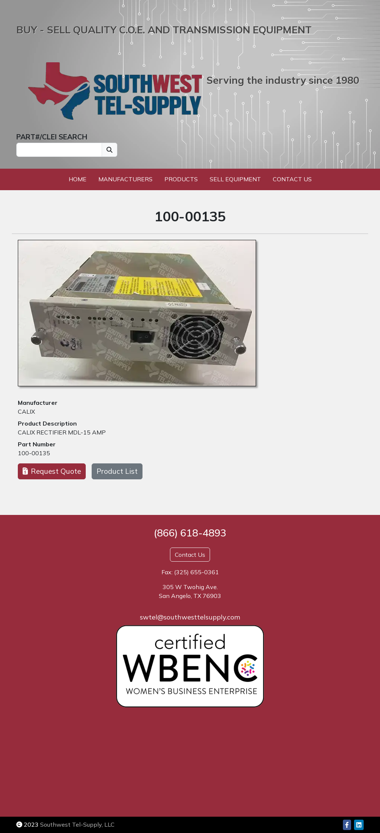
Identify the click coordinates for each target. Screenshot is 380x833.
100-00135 (34, 453)
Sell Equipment (235, 179)
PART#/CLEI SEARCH (51, 136)
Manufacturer (38, 402)
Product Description (47, 423)
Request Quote (52, 471)
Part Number (37, 444)
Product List (117, 471)
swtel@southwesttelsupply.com (190, 617)
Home (77, 179)
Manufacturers (125, 179)
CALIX (26, 411)
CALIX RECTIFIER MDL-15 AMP (62, 432)
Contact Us (292, 179)
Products (181, 179)
